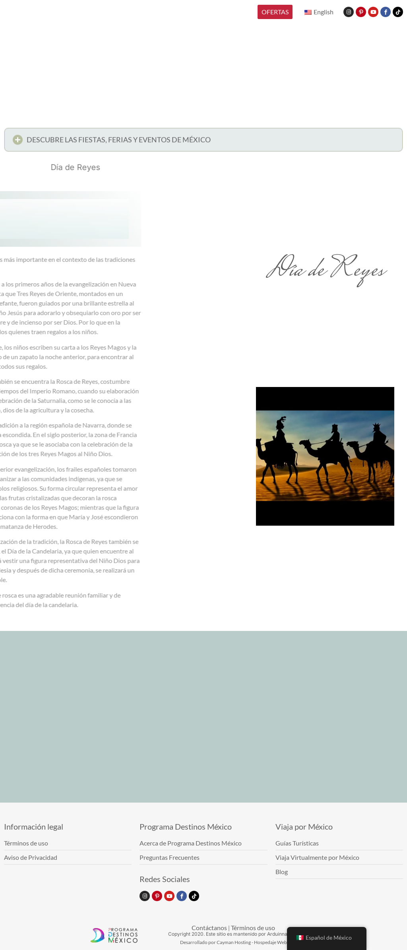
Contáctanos (209, 927)
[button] (203, 142)
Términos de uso (253, 927)
